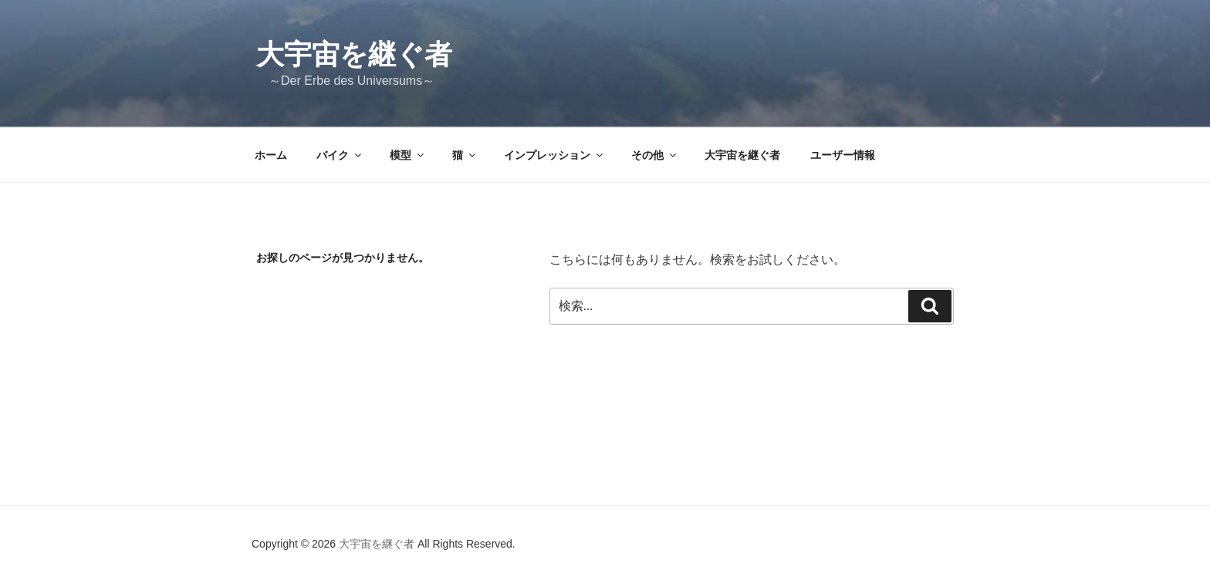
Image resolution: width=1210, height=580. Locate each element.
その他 (654, 155)
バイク (339, 155)
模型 (408, 155)
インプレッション (554, 155)
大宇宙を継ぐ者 (354, 54)
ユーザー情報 (842, 155)
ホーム (271, 155)
